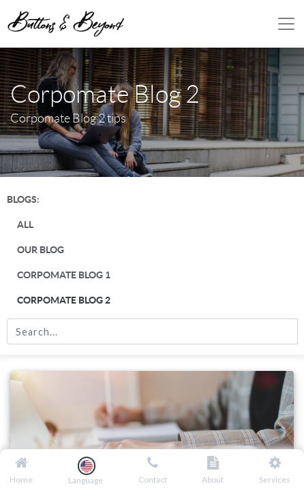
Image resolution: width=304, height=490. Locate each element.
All (25, 224)
